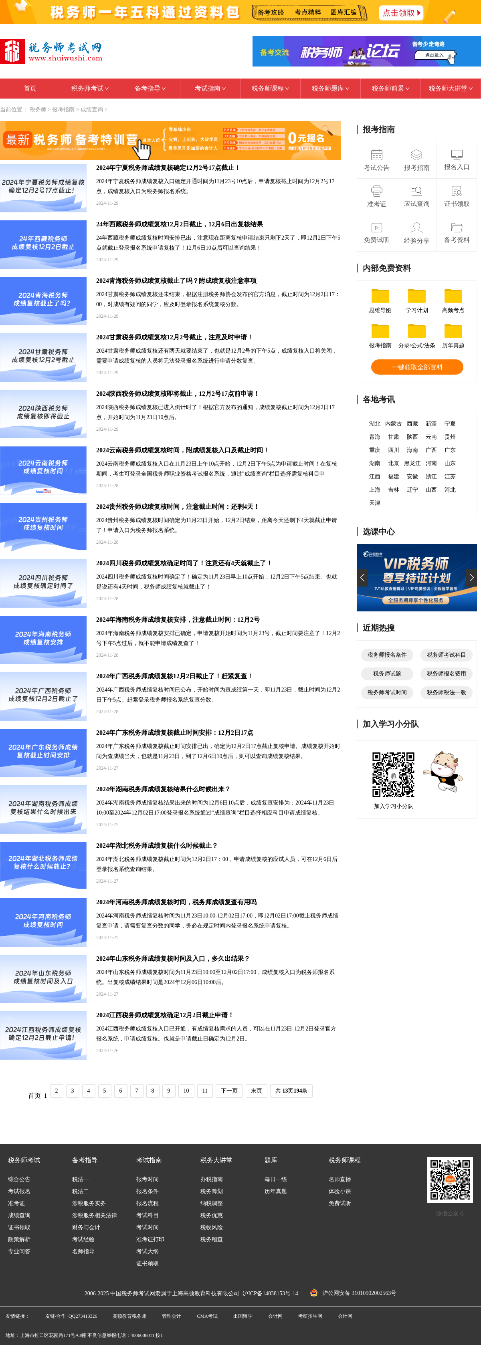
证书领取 (19, 1227)
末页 (256, 1091)
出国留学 (243, 1316)
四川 (393, 450)
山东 (450, 463)
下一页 (229, 1091)
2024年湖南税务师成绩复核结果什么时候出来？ (163, 789)
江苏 (450, 477)
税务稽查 (211, 1239)
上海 (374, 490)
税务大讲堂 (216, 1160)
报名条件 (147, 1191)
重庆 (374, 450)
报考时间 (147, 1179)
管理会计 (171, 1316)
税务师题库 (330, 88)
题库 (271, 1160)
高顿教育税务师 (129, 1316)
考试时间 (147, 1227)
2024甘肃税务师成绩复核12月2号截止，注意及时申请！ (174, 337)
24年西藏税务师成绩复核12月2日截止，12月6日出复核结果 (179, 224)
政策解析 (19, 1239)
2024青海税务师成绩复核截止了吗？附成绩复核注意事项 (176, 280)
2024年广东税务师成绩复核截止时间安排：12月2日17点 (174, 732)
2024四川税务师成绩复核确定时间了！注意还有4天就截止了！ (184, 563)
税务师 (38, 110)
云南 (431, 437)
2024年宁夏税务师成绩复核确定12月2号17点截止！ (168, 167)
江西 (374, 477)
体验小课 (340, 1191)
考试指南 (210, 88)
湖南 (374, 463)
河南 (431, 463)
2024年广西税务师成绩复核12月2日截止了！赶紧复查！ (174, 676)
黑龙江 (412, 463)
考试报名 (19, 1191)
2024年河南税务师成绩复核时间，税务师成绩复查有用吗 (176, 902)
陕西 (412, 437)
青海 (374, 437)
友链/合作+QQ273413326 (71, 1316)
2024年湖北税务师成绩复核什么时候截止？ (157, 845)
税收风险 (211, 1227)
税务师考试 (90, 88)
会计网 (275, 1316)
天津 (374, 503)
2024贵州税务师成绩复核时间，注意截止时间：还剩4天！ (178, 506)
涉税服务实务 (89, 1203)
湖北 (374, 424)
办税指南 (211, 1179)
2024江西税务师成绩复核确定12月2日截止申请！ (165, 1015)
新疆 (431, 424)
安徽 (412, 477)
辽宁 (412, 490)
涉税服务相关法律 (94, 1215)
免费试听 (340, 1203)
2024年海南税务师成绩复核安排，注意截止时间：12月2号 (178, 619)
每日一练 (276, 1179)
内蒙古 (393, 424)
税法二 (80, 1191)
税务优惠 (211, 1215)
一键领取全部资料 (417, 367)
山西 (431, 490)
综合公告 (19, 1179)
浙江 (431, 477)
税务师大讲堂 (451, 88)
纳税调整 (211, 1203)
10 (186, 1091)
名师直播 (340, 1179)
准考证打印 (150, 1239)
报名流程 (147, 1203)
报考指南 (63, 110)
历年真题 (276, 1191)
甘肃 (393, 437)
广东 (450, 450)
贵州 (450, 437)
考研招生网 (310, 1316)
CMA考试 (207, 1316)
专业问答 (19, 1251)
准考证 (16, 1203)
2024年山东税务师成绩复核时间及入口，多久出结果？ (173, 958)
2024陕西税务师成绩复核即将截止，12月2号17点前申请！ (178, 393)
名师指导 (83, 1251)
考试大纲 (147, 1251)
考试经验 (83, 1239)
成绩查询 (92, 110)
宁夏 (450, 424)
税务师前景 (390, 88)
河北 (450, 490)
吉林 (393, 490)
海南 (412, 450)
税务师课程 (270, 88)
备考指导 (150, 88)
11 (205, 1091)
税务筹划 (211, 1191)
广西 (431, 450)
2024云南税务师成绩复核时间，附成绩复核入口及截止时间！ (182, 450)
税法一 (80, 1179)
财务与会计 (86, 1227)
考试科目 (147, 1215)
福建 (393, 477)
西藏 (412, 424)
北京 (393, 463)
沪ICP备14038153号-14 (270, 1294)
